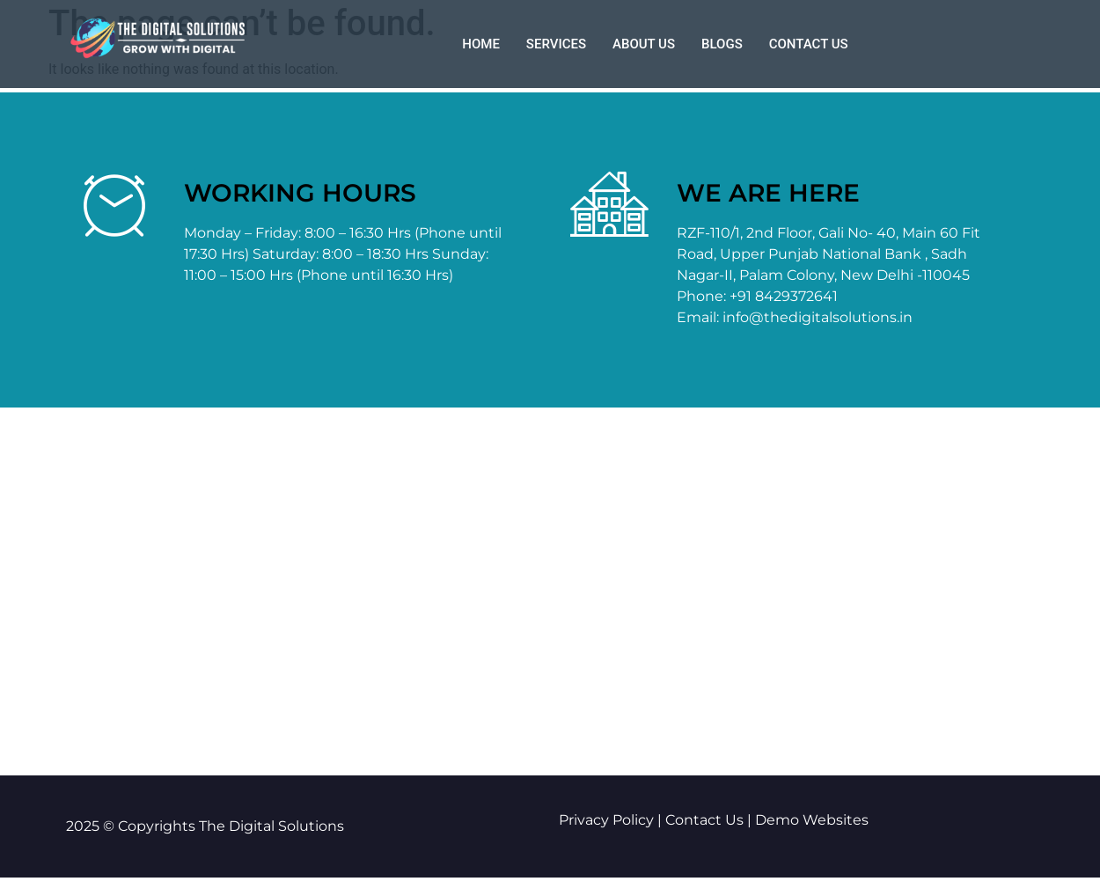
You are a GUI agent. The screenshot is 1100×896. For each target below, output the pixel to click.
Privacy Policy (606, 820)
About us (643, 44)
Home (481, 44)
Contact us (808, 44)
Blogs (722, 44)
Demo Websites (812, 820)
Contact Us (704, 820)
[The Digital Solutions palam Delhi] (550, 591)
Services (556, 44)
